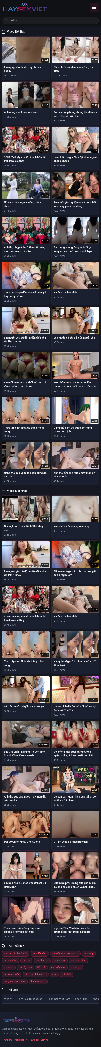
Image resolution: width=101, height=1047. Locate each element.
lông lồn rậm (39, 953)
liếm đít (41, 967)
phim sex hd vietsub (36, 974)
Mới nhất (19, 1040)
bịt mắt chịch (38, 981)
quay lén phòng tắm (14, 981)
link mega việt (11, 974)
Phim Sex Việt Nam (58, 998)
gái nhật (66, 974)
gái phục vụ (42, 960)
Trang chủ (7, 1040)
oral (54, 974)
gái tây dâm (25, 967)
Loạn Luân (81, 998)
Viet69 (8, 998)
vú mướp (89, 953)
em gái (26, 960)
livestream (59, 960)
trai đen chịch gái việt (15, 953)
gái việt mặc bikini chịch (65, 953)
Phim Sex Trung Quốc (29, 998)
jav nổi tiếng (10, 960)
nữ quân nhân (78, 960)
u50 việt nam (58, 967)
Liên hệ (44, 1040)
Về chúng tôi (32, 1040)
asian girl (76, 967)
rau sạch (8, 967)
